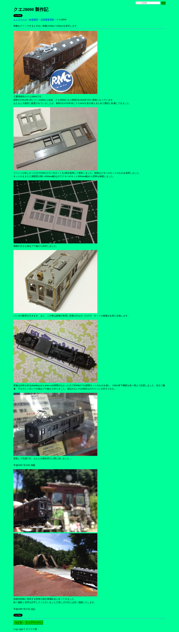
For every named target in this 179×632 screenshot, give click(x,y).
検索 (163, 3)
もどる (18, 622)
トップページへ (33, 622)
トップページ (20, 19)
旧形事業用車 (47, 19)
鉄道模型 (33, 19)
